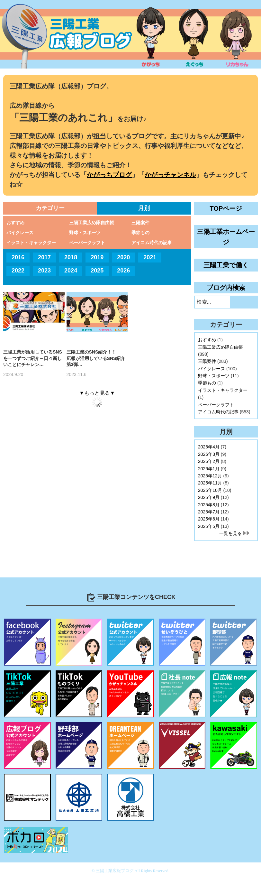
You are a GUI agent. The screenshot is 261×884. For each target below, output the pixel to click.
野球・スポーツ (85, 232)
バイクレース (19, 232)
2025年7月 (209, 511)
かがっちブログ (109, 174)
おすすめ (15, 222)
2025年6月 (209, 518)
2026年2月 (209, 461)
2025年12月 (210, 475)
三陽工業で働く (225, 265)
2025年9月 (209, 497)
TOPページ (226, 208)
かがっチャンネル (170, 174)
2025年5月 (209, 526)
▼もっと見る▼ (97, 393)
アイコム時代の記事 (151, 242)
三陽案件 (140, 222)
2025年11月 (210, 482)
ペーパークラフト (87, 242)
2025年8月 (209, 504)
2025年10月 (210, 490)
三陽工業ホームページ (226, 236)
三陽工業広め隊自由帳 (91, 222)
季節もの (140, 232)
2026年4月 (209, 446)
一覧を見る (230, 533)
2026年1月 (209, 468)
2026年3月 (209, 454)
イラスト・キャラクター (31, 242)
